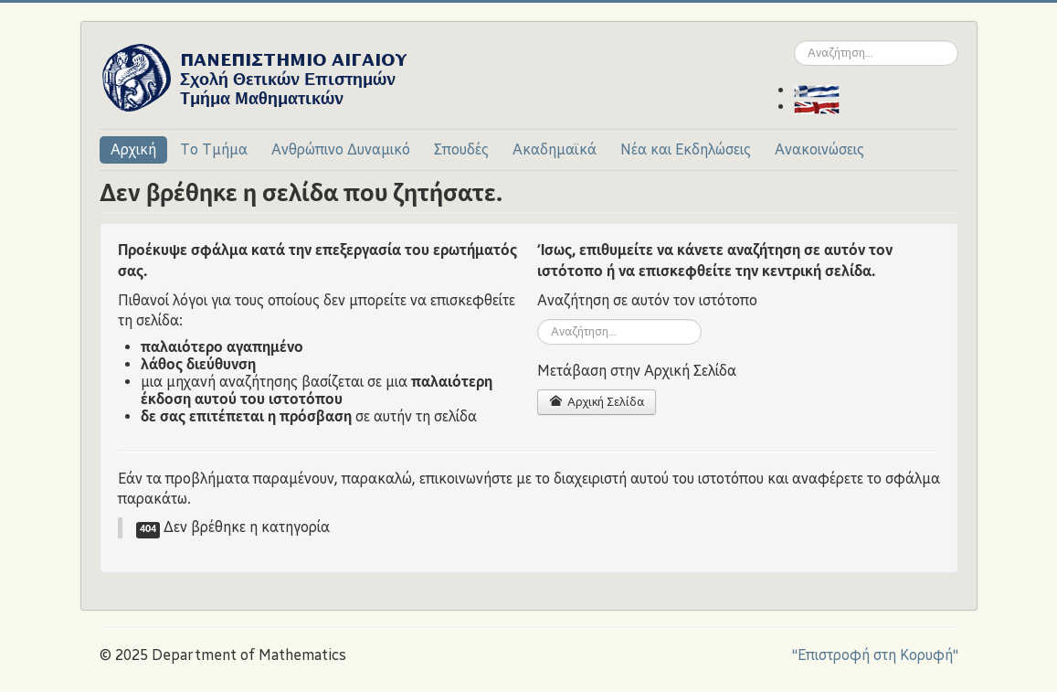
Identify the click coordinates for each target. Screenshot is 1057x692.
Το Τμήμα (214, 149)
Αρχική (133, 149)
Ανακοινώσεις (819, 149)
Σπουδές (461, 149)
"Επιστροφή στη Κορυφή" (875, 655)
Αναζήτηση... (794, 40)
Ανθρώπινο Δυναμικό (340, 149)
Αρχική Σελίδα (596, 402)
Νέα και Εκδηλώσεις (685, 149)
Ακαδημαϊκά (555, 149)
